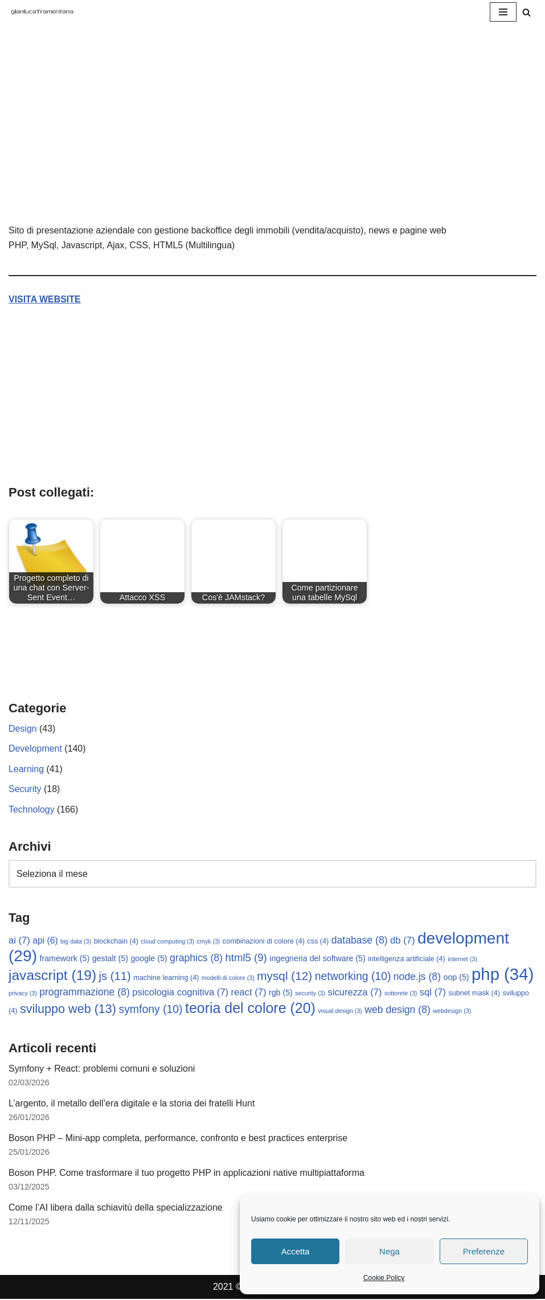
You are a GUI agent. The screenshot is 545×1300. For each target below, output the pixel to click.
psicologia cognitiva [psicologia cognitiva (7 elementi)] (180, 993)
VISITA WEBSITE (45, 299)
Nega (389, 1251)
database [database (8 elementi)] (359, 940)
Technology (32, 809)
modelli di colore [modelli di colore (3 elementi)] (228, 978)
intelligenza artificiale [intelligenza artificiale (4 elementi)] (406, 959)
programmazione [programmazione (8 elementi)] (84, 993)
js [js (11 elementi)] (115, 976)
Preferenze (484, 1251)
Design (23, 728)
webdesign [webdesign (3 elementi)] (452, 1011)
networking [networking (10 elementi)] (353, 976)
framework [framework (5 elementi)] (64, 958)
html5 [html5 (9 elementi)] (246, 958)
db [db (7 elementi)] (402, 941)
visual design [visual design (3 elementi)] (340, 1011)
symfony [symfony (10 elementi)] (150, 1009)
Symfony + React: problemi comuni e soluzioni (102, 1069)
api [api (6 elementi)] (45, 941)
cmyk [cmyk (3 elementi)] (208, 941)
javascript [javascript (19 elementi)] (52, 975)
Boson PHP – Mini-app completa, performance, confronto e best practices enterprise (179, 1139)
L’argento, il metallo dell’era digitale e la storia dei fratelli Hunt (132, 1104)
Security (25, 789)
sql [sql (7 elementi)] (433, 993)
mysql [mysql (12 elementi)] (284, 976)
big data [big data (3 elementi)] (75, 941)
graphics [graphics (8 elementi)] (196, 958)
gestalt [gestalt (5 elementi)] (110, 958)
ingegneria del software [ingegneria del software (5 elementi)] (317, 958)
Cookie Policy (384, 1278)
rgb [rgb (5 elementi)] (281, 993)
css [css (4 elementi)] (318, 942)
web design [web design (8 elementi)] (397, 1010)
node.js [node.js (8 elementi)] (417, 977)
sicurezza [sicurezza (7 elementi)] (355, 993)
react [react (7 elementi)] (249, 993)
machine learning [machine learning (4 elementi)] (166, 978)
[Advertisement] (272, 138)
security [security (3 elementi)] (310, 994)
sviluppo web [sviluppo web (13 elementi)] (68, 1009)
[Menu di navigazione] (503, 12)
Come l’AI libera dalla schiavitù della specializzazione (116, 1208)
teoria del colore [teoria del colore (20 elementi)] (250, 1008)
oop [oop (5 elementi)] (456, 977)
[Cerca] (526, 12)
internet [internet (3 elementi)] (462, 959)
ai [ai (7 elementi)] (19, 941)
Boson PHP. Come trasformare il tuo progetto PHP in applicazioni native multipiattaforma (187, 1174)
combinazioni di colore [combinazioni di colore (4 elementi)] (264, 942)
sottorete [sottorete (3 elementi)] (400, 994)
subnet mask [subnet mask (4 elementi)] (475, 994)
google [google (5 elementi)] (149, 958)
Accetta (295, 1251)
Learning (26, 769)
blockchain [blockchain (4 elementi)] (115, 942)
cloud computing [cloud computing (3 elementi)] (168, 941)
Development (35, 749)
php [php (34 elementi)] (503, 974)
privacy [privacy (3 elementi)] (23, 994)
